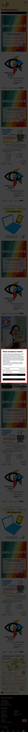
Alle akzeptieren (14, 379)
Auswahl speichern (14, 374)
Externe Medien (9, 371)
